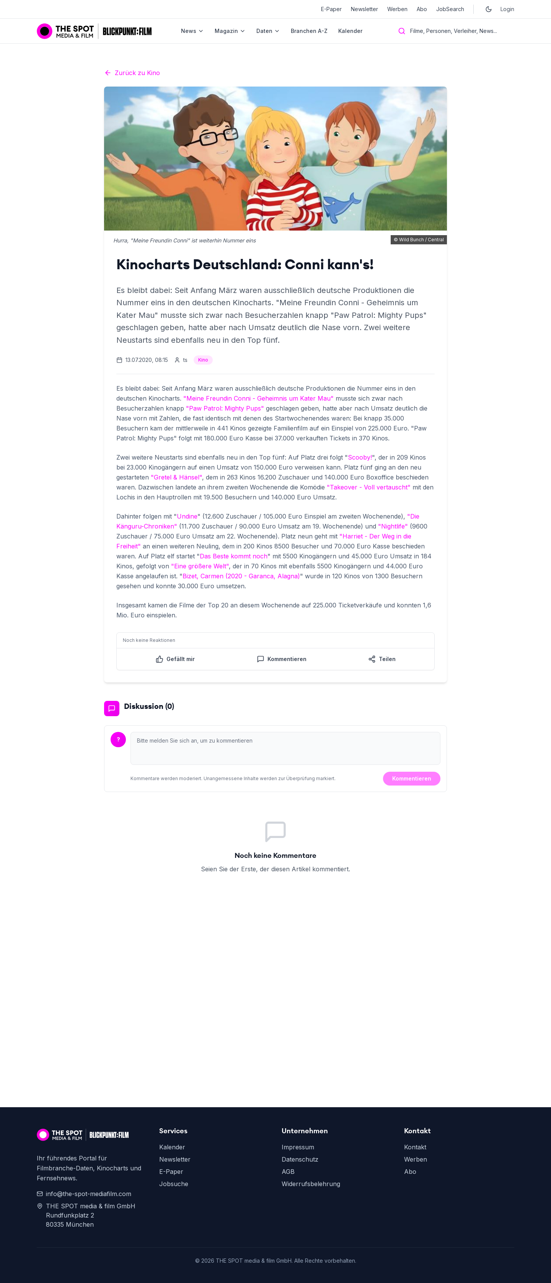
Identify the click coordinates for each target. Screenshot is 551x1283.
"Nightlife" (393, 526)
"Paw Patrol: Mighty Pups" (225, 408)
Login (507, 9)
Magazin (230, 31)
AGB (288, 1171)
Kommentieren (411, 778)
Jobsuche (173, 1184)
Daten (268, 31)
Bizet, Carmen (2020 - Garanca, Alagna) (241, 576)
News (192, 31)
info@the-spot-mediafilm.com (84, 1194)
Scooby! (360, 457)
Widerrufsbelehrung (311, 1184)
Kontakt (415, 1147)
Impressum (298, 1147)
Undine (187, 516)
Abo (422, 9)
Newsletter (364, 9)
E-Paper (331, 9)
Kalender (350, 31)
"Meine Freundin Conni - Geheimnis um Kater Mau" (258, 398)
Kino (203, 360)
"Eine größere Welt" (200, 566)
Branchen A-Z (309, 31)
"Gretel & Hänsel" (176, 477)
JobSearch (450, 9)
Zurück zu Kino (132, 73)
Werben (397, 9)
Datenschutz (300, 1159)
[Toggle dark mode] (488, 9)
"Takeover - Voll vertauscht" (369, 487)
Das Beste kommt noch (233, 556)
